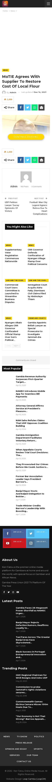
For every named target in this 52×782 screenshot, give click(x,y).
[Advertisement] (26, 40)
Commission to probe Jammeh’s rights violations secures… (31, 690)
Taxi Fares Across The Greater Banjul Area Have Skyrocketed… (33, 640)
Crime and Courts (37, 318)
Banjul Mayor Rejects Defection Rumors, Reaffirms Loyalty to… (32, 625)
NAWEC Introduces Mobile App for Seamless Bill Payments (30, 394)
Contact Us (24, 761)
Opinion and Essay (16, 749)
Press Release (24, 743)
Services (15, 755)
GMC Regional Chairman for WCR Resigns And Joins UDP (32, 676)
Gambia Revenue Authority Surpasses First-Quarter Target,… (31, 379)
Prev (9, 346)
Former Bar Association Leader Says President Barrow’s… (29, 479)
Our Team (32, 755)
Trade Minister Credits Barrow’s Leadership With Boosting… (30, 508)
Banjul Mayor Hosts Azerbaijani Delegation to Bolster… (30, 494)
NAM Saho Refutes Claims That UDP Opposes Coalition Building (32, 423)
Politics (39, 736)
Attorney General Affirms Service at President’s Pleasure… (30, 408)
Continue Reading (26, 137)
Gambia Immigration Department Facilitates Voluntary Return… (29, 438)
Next (16, 346)
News (5, 70)
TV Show (22, 736)
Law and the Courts (15, 280)
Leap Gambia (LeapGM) (34, 779)
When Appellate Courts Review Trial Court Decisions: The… (32, 452)
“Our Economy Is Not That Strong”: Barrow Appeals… (30, 717)
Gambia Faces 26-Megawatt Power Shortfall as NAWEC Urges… (32, 610)
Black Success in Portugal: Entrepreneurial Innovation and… (31, 654)
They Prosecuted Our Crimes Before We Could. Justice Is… (32, 465)
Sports (38, 749)
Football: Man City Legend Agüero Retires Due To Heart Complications (38, 208)
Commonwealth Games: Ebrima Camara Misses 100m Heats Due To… (32, 704)
